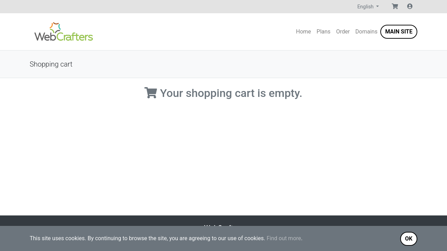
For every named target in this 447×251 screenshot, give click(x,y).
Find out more (283, 238)
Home (303, 31)
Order (343, 31)
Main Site (398, 31)
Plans (324, 31)
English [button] (366, 7)
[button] (395, 6)
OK (408, 238)
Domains (367, 31)
